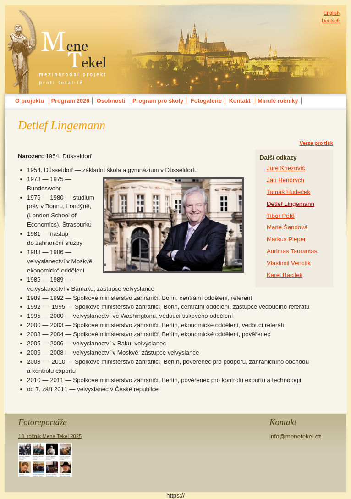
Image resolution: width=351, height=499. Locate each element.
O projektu (29, 101)
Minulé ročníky (278, 101)
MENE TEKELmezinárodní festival (57, 15)
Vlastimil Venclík (289, 263)
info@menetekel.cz (295, 436)
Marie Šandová (287, 227)
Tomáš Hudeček (288, 192)
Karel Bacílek (284, 275)
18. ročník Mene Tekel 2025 (50, 455)
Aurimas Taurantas (292, 251)
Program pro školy (157, 101)
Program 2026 (70, 101)
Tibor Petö (281, 215)
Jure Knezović (286, 168)
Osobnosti (111, 101)
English (332, 13)
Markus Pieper (286, 239)
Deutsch (331, 20)
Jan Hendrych (285, 180)
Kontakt (240, 101)
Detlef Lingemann (290, 203)
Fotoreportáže (42, 422)
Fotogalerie (206, 101)
